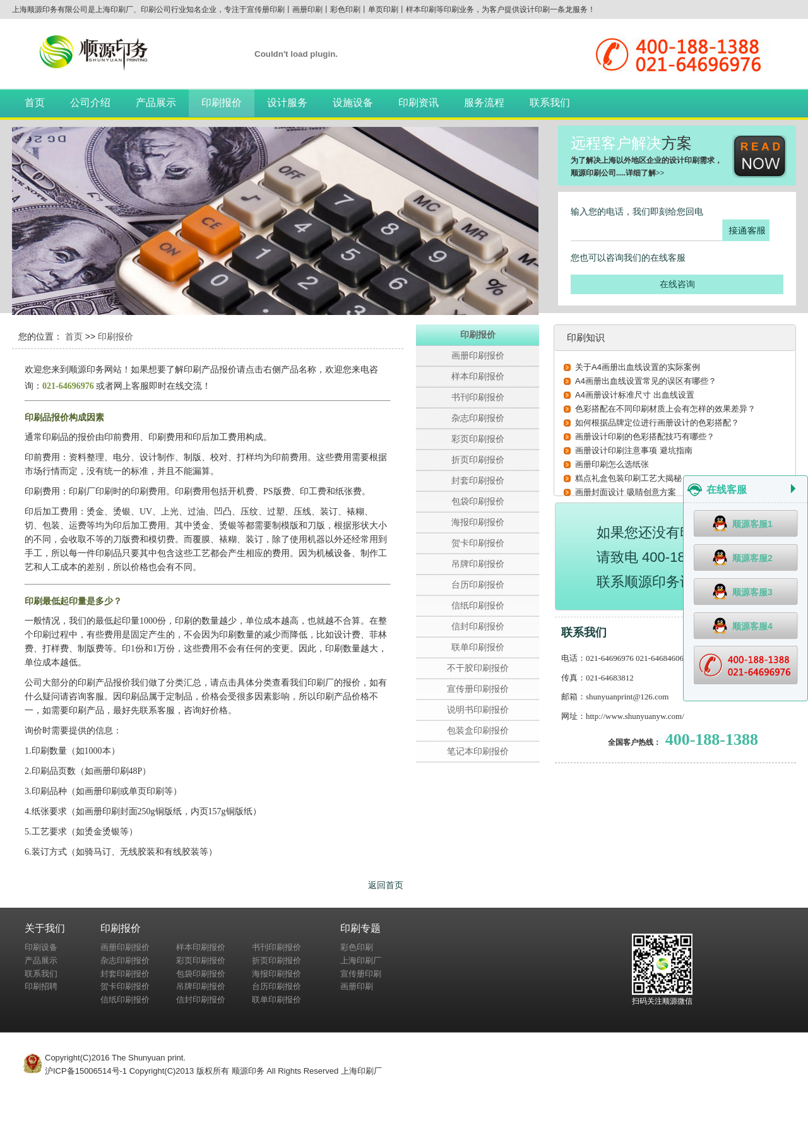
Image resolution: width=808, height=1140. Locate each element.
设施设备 (353, 102)
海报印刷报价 (477, 522)
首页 (35, 102)
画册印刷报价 (477, 355)
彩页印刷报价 (477, 439)
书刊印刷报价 (477, 397)
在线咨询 (677, 284)
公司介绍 (90, 102)
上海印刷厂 (360, 960)
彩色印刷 (356, 947)
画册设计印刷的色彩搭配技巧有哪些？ (645, 436)
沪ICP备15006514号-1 (86, 1071)
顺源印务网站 (95, 369)
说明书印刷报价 (478, 709)
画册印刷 (356, 986)
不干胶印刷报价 (478, 668)
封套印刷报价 (477, 480)
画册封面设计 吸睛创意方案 (625, 492)
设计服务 (287, 102)
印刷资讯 (418, 102)
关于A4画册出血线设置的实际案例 (637, 367)
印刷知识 (586, 337)
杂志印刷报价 (477, 418)
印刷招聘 (41, 986)
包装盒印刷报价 (478, 730)
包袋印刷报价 (477, 501)
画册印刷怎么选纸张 (612, 464)
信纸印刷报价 (477, 605)
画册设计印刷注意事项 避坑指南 (633, 450)
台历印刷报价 (477, 584)
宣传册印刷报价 (478, 689)
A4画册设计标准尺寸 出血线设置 (634, 395)
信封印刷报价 (477, 626)
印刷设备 (41, 947)
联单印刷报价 (477, 647)
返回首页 (385, 885)
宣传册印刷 (360, 973)
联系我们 (550, 102)
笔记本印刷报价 (478, 751)
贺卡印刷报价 (477, 543)
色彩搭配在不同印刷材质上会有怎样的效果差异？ (665, 408)
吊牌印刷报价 (477, 564)
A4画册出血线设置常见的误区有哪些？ (645, 381)
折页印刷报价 (477, 459)
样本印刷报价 (477, 376)
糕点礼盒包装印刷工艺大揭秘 (628, 478)
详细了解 (641, 173)
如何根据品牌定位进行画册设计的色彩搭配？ (657, 422)
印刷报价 (221, 102)
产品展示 (156, 102)
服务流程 (484, 102)
